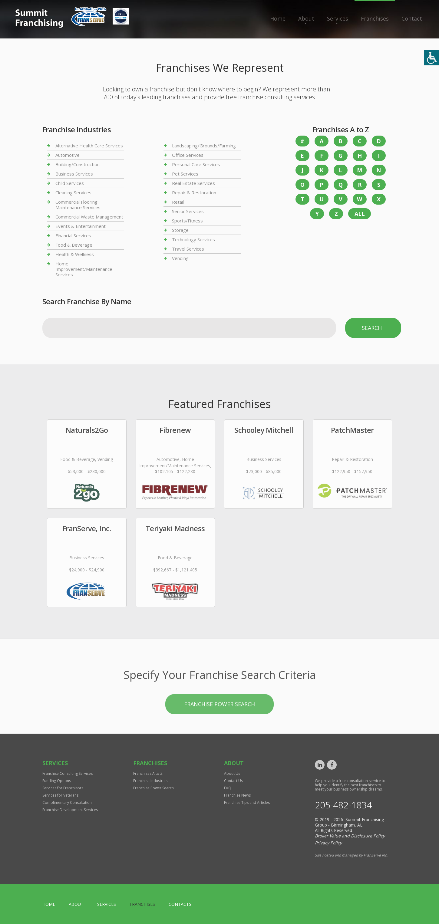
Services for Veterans (60, 795)
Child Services (69, 183)
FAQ (227, 788)
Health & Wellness (74, 254)
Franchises (375, 18)
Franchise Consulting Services (67, 773)
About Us (232, 773)
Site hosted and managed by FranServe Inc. (351, 855)
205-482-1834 (343, 805)
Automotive (67, 155)
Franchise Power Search (219, 724)
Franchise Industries (150, 780)
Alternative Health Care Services (89, 146)
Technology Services (193, 239)
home (48, 904)
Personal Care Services (196, 164)
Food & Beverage (73, 245)
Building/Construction (77, 164)
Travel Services (188, 249)
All (360, 213)
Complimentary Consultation (67, 802)
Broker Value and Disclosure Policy (350, 836)
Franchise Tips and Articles (247, 802)
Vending (180, 258)
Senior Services (188, 211)
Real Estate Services (193, 183)
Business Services (74, 174)
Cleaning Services (73, 192)
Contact (411, 18)
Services (337, 18)
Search (372, 327)
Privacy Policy (328, 843)
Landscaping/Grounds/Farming (204, 146)
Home (278, 18)
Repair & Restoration (194, 192)
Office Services (187, 155)
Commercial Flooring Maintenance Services (78, 204)
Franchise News (237, 795)
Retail (178, 202)
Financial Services (73, 235)
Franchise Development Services (70, 809)
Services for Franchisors (62, 788)
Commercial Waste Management (89, 217)
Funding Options (56, 780)
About (306, 18)
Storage (180, 230)
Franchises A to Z (148, 773)
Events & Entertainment (80, 226)
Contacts (180, 904)
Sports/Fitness (187, 221)
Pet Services (185, 174)
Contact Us (233, 780)
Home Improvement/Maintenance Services (83, 269)
